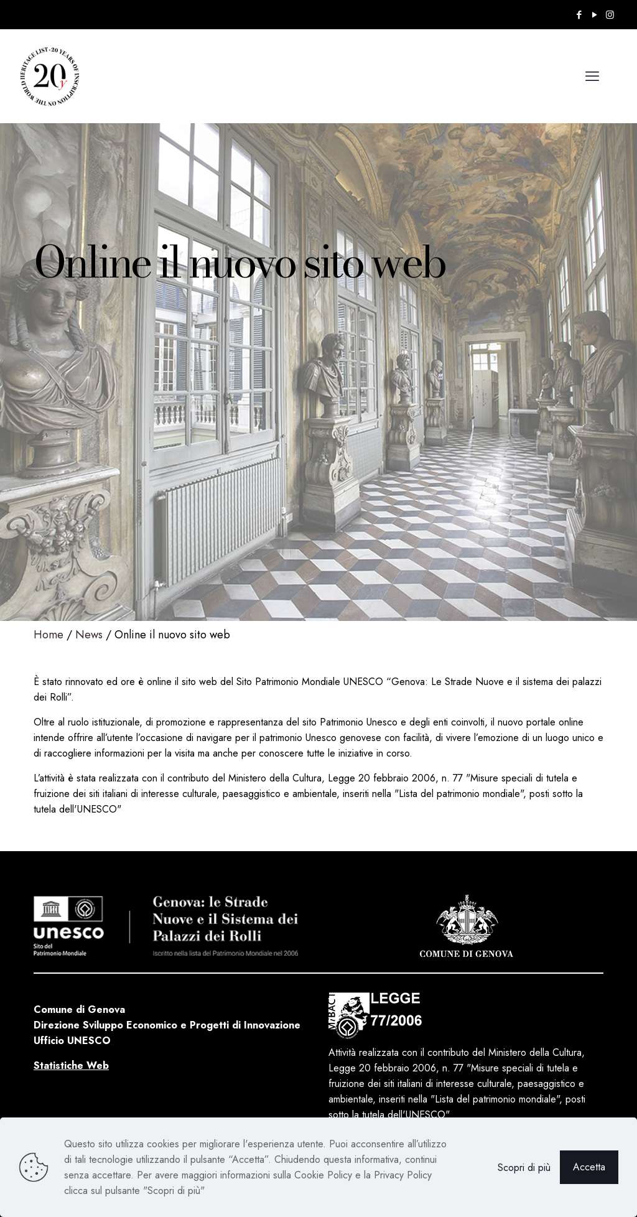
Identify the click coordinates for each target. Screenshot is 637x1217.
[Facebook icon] (579, 15)
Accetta (589, 1167)
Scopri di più (524, 1167)
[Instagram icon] (610, 15)
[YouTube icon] (594, 15)
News (89, 635)
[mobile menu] (592, 75)
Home (48, 635)
